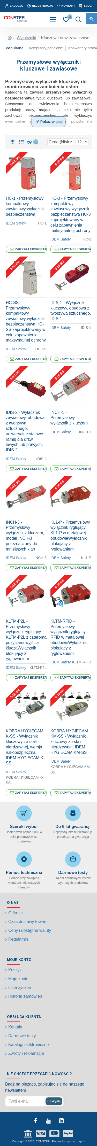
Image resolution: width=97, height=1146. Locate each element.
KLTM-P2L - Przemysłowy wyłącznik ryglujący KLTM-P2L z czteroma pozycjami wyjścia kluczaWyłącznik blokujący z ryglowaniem (26, 640)
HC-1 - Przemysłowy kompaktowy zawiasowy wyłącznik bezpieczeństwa (25, 206)
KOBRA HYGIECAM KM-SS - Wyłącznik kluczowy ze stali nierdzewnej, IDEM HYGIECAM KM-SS (69, 742)
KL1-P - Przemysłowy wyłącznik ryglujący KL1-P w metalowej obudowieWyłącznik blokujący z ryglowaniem (70, 535)
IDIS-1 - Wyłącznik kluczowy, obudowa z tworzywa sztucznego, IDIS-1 (70, 310)
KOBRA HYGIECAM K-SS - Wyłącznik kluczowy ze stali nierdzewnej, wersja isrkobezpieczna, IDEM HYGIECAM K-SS (25, 747)
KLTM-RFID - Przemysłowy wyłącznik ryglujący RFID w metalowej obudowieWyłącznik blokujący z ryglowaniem (68, 637)
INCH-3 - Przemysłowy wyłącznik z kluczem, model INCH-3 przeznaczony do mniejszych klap (25, 535)
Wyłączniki (26, 38)
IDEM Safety (16, 223)
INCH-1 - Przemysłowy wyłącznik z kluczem (69, 417)
